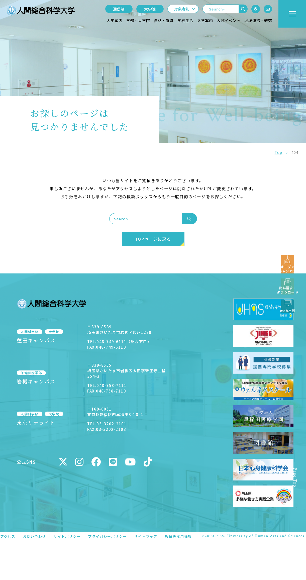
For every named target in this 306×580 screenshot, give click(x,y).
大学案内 (114, 20)
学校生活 (185, 20)
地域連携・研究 (258, 20)
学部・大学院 (138, 20)
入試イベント (229, 20)
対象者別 (182, 9)
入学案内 (205, 20)
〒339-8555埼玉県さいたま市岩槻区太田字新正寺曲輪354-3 (127, 370)
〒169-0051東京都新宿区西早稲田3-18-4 (111, 411)
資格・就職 (164, 20)
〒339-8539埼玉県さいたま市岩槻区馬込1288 (115, 329)
